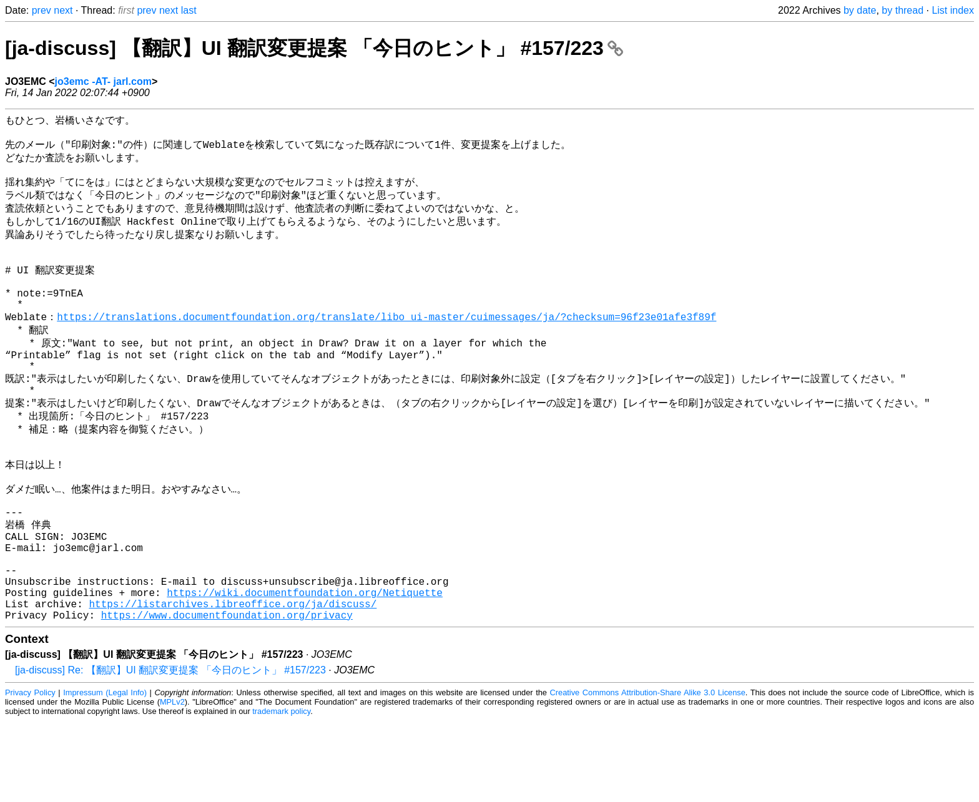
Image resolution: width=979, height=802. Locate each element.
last (189, 10)
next (63, 10)
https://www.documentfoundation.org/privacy (227, 696)
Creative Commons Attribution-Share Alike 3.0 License (647, 773)
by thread (902, 10)
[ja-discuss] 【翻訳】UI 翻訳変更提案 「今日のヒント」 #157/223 (314, 48)
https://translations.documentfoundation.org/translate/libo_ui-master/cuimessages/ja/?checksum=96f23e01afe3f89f (386, 346)
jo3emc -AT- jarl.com (103, 81)
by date (860, 10)
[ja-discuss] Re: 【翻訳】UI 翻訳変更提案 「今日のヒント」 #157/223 (170, 751)
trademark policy (281, 792)
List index (953, 10)
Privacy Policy (30, 773)
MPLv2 (172, 783)
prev (41, 10)
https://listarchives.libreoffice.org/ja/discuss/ (232, 682)
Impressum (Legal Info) (105, 773)
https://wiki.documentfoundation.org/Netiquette (305, 668)
